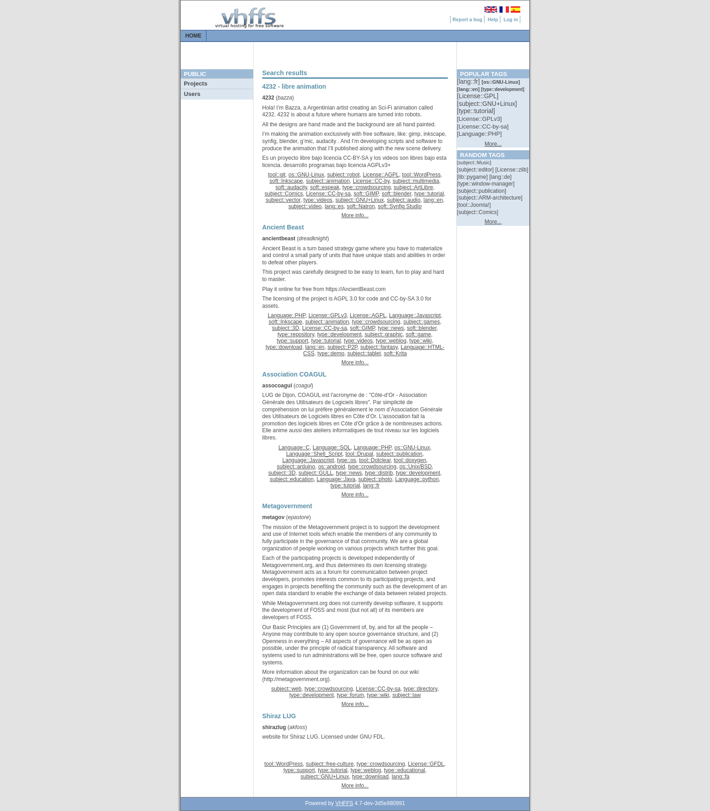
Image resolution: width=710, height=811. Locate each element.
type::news (391, 328)
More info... (355, 215)
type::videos (317, 200)
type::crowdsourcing (366, 187)
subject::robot (343, 175)
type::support (292, 341)
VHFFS (344, 803)
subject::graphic (384, 334)
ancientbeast (278, 238)
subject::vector (283, 200)
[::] (469, 81)
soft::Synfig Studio (400, 206)
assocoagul (277, 385)
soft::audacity (291, 187)
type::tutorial (429, 194)
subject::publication (399, 454)
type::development (339, 334)
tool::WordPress (421, 175)
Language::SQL (331, 447)
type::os (346, 460)
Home (193, 36)
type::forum (350, 695)
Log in (511, 19)
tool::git (277, 175)
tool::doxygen (410, 460)
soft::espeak (325, 187)
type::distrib (379, 473)
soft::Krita (395, 353)
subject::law (406, 695)
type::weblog (391, 341)
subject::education (292, 479)
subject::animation (328, 181)
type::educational (404, 770)
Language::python (417, 479)
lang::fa (400, 776)
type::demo (330, 353)
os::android (331, 466)
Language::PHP (286, 315)
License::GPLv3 (327, 315)
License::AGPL (381, 175)
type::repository (296, 334)
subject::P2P (342, 347)
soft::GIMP (366, 194)
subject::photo (375, 479)
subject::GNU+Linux (360, 200)
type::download (283, 347)
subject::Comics (283, 194)
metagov (273, 517)
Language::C (294, 447)
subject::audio (404, 200)
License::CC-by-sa (328, 194)
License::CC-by (371, 181)
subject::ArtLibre (413, 187)
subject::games (421, 322)
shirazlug (274, 727)
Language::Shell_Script (314, 454)
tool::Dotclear (375, 460)
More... (493, 144)
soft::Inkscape (286, 181)
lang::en (433, 200)
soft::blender (396, 194)
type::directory (420, 689)
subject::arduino (296, 466)
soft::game (418, 334)
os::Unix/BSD (415, 466)
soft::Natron (361, 206)
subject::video (304, 206)
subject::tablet (364, 353)
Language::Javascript (415, 315)
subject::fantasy (379, 347)
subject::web (286, 689)
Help (493, 19)
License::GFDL (426, 764)
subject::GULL (315, 473)
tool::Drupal (359, 454)
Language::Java (336, 479)
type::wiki (420, 341)
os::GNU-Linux (306, 175)
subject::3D (285, 328)
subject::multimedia (416, 181)
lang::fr (371, 485)
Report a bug (467, 19)
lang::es (334, 206)
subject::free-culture (329, 764)
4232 (268, 98)
